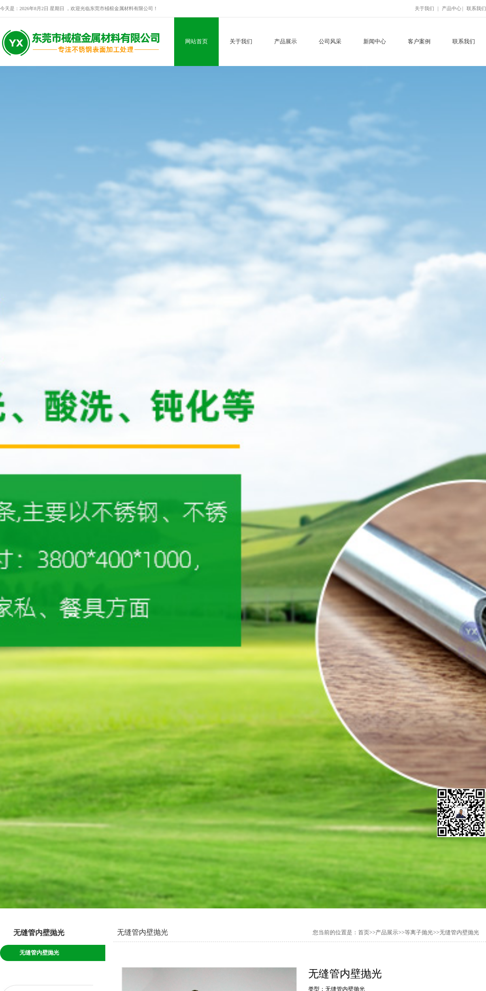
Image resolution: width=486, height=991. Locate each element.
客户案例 (419, 41)
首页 (363, 932)
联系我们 (463, 41)
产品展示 (285, 41)
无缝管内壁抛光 (39, 953)
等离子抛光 (419, 932)
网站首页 (196, 41)
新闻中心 (374, 41)
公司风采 (330, 41)
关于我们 (241, 41)
